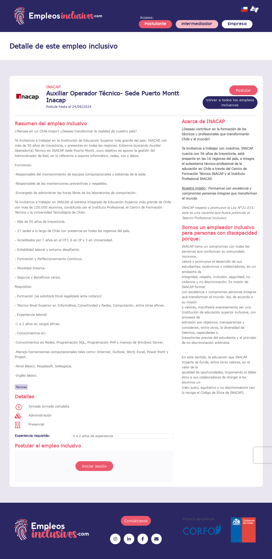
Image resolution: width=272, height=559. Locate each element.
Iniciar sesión (94, 466)
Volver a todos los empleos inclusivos (230, 102)
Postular (243, 90)
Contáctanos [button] (135, 521)
